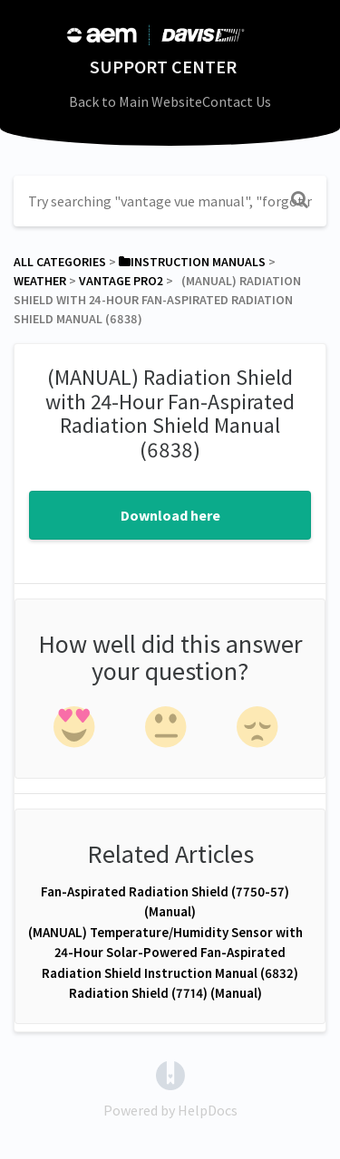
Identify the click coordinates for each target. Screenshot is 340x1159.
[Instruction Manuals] (192, 262)
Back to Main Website (135, 101)
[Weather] (40, 281)
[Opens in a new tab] (170, 1073)
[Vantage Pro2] (121, 281)
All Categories (60, 262)
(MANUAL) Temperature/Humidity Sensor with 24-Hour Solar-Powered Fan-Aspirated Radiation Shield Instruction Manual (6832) (165, 953)
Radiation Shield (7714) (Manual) (165, 992)
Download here (170, 515)
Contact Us (236, 101)
